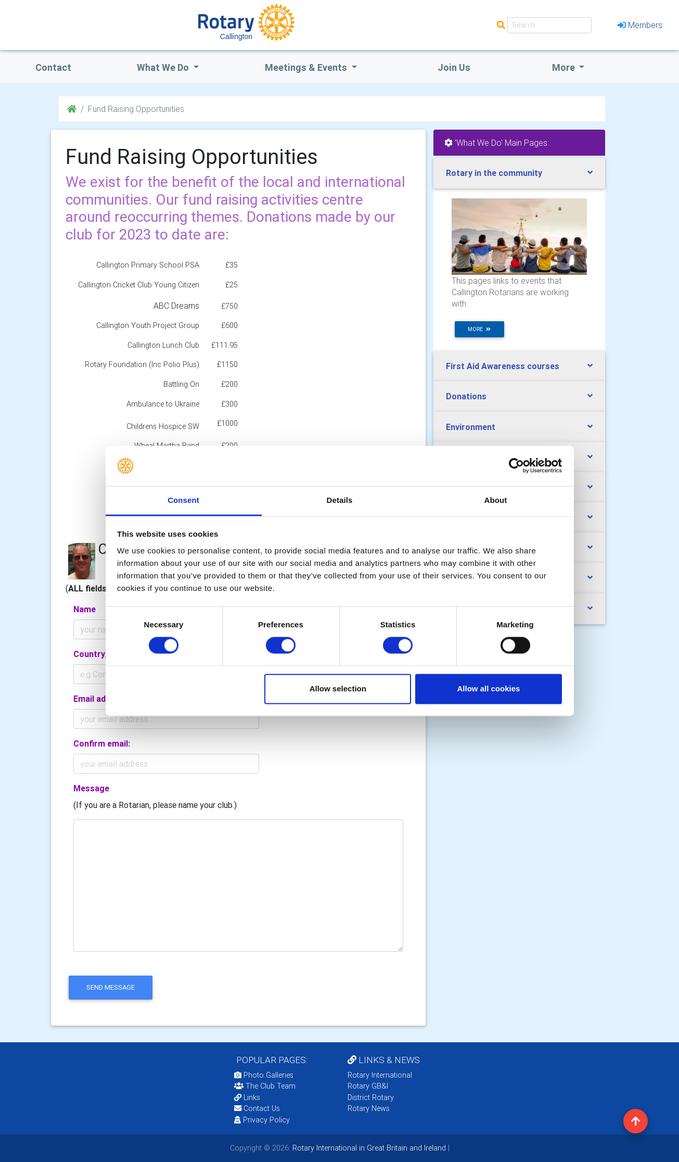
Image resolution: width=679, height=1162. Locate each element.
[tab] (519, 173)
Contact (53, 67)
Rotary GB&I (368, 1086)
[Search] (549, 25)
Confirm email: (101, 743)
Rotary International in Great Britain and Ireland (368, 1148)
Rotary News (369, 1108)
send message (110, 987)
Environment (470, 427)
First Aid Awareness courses (502, 366)
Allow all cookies (488, 688)
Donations (466, 396)
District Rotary (371, 1097)
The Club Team (265, 1086)
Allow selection (338, 688)
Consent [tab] (183, 500)
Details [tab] (340, 500)
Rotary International (380, 1075)
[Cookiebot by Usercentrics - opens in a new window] (516, 466)
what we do (164, 67)
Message (91, 788)
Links (247, 1097)
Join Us (454, 67)
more (479, 329)
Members (640, 25)
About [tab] (495, 500)
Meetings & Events (307, 67)
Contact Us (257, 1108)
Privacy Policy (262, 1120)
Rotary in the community (494, 173)
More (564, 67)
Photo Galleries (263, 1075)
